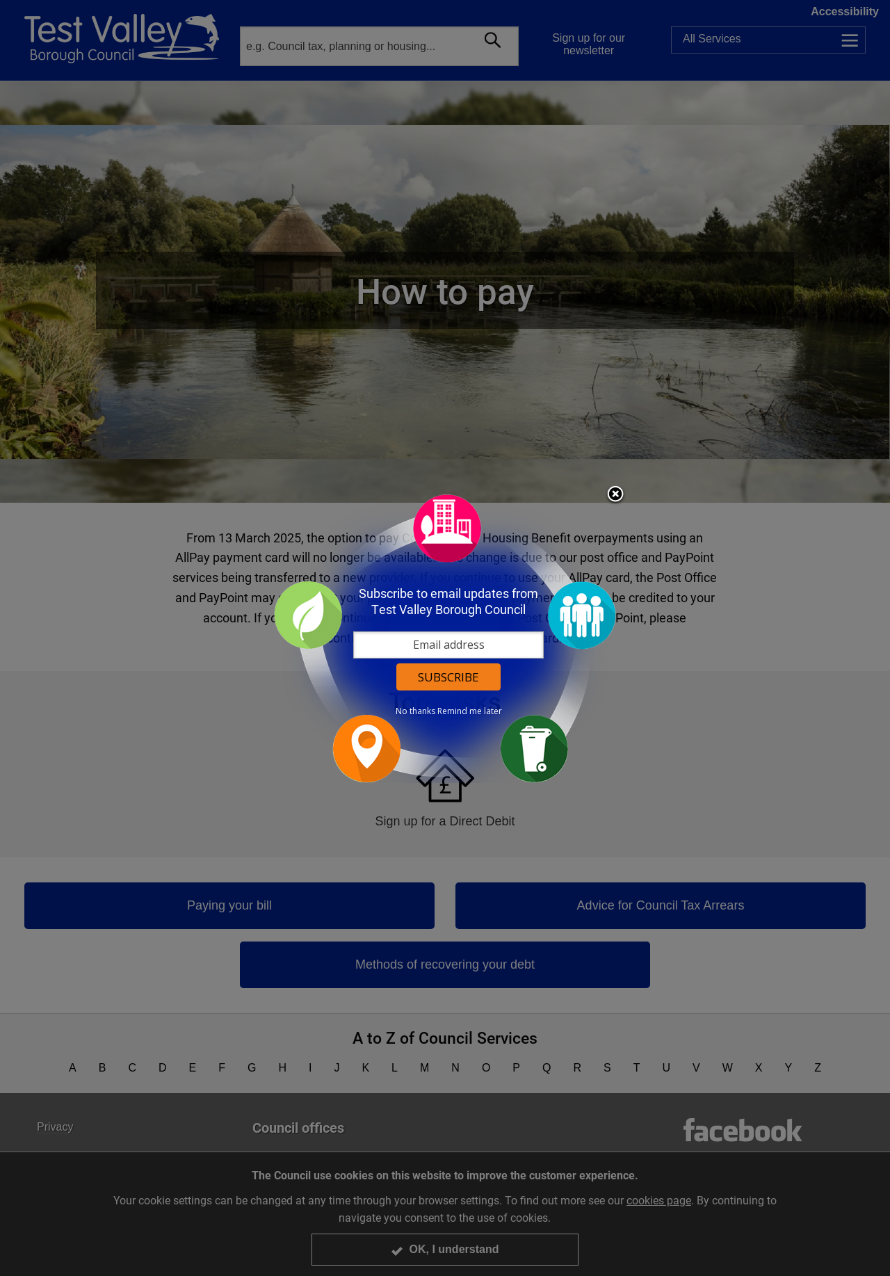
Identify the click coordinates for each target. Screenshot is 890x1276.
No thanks (415, 711)
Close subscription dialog (615, 495)
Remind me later (469, 711)
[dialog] (445, 638)
